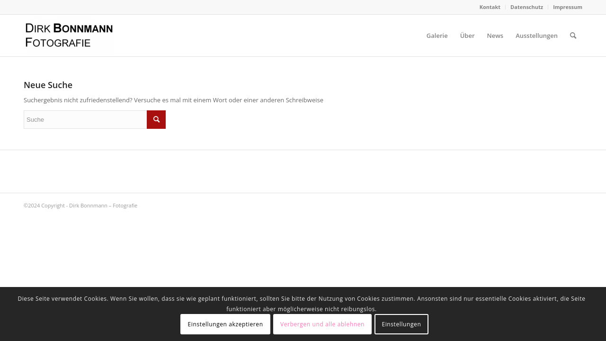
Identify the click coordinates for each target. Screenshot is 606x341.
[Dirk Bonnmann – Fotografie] (69, 35)
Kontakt (490, 6)
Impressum (567, 6)
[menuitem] (490, 7)
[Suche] (573, 35)
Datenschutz (526, 6)
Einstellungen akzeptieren (225, 324)
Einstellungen (401, 324)
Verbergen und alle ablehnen (322, 324)
